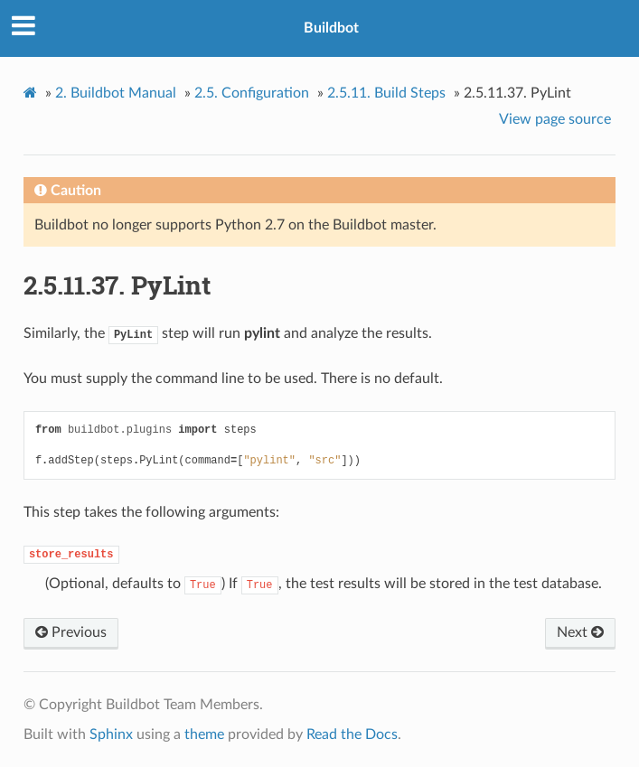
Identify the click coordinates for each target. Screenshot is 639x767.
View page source (555, 119)
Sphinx (111, 734)
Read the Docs (352, 734)
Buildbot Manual (115, 93)
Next (580, 632)
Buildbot (331, 28)
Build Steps (386, 93)
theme (204, 734)
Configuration (251, 93)
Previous (71, 632)
